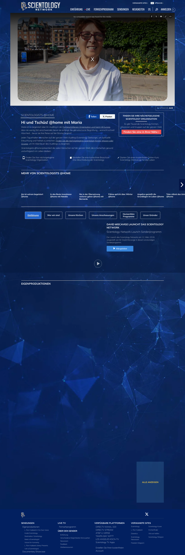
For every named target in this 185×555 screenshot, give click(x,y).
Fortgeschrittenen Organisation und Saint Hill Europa (86, 127)
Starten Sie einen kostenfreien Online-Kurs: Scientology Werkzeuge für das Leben (139, 158)
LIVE (88, 9)
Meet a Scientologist (32, 538)
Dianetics (134, 532)
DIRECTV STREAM (104, 528)
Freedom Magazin (137, 541)
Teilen (92, 116)
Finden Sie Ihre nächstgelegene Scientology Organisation (40, 158)
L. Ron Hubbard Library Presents (36, 544)
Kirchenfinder (153, 528)
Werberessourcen (66, 546)
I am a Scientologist (32, 547)
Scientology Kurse (155, 525)
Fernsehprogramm (67, 525)
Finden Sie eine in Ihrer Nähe (141, 131)
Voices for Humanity (32, 541)
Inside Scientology (31, 532)
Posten (107, 116)
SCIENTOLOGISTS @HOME (37, 115)
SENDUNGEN (123, 9)
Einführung (64, 533)
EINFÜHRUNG (76, 9)
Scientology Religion (156, 535)
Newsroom (64, 539)
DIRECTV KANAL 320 (106, 525)
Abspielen (120, 248)
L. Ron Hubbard (136, 528)
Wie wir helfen (154, 532)
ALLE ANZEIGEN (150, 482)
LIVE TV (62, 521)
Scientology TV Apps (105, 541)
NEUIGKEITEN (138, 9)
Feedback (63, 543)
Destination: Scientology (33, 535)
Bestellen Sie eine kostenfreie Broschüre (91, 158)
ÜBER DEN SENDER (67, 529)
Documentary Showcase (33, 550)
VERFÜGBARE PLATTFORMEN (109, 521)
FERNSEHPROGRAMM (104, 9)
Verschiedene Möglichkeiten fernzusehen (75, 536)
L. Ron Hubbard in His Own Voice (37, 529)
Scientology (135, 525)
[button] (182, 185)
